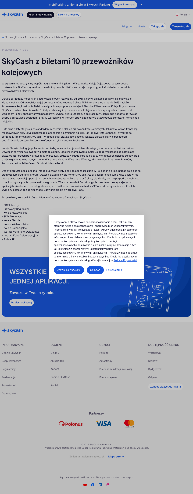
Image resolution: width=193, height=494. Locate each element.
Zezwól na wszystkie (69, 270)
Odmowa (95, 270)
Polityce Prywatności (125, 260)
